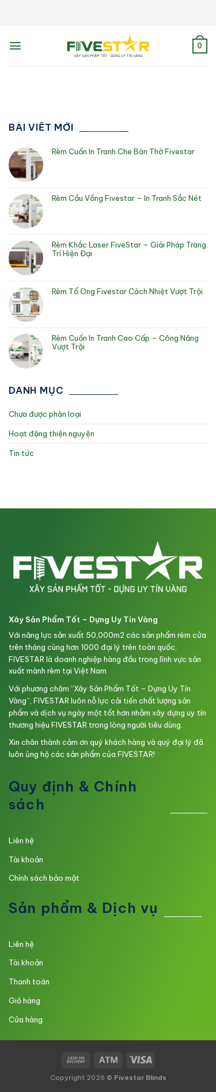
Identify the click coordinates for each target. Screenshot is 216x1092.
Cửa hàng (26, 1019)
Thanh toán (29, 981)
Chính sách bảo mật (44, 877)
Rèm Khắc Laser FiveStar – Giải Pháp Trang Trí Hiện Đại (129, 249)
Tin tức (21, 453)
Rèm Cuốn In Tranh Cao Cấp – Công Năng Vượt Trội (125, 343)
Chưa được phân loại (45, 413)
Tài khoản (26, 859)
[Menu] (15, 45)
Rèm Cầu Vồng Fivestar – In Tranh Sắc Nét (127, 198)
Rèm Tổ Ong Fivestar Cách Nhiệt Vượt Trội (127, 291)
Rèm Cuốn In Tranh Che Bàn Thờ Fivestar (123, 151)
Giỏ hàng (24, 1000)
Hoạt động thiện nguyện (51, 433)
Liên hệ (21, 840)
